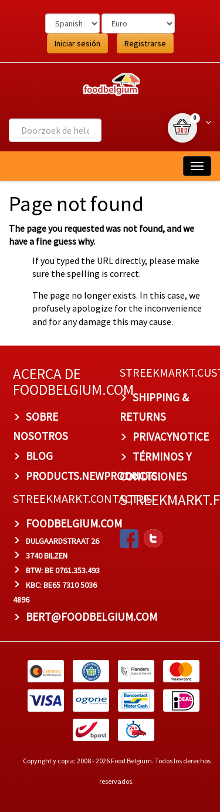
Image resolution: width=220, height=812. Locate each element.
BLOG (39, 456)
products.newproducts (91, 476)
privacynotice (171, 436)
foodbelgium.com (74, 523)
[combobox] (55, 130)
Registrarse (145, 43)
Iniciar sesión (77, 43)
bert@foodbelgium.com (91, 617)
